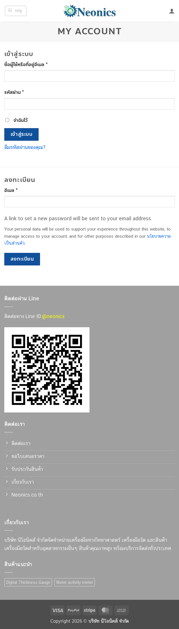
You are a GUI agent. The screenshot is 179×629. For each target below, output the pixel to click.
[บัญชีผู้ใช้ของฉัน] (172, 11)
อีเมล (18, 190)
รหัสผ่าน (21, 92)
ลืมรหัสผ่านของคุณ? (24, 147)
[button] (16, 11)
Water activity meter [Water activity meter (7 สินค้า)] (74, 582)
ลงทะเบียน (22, 259)
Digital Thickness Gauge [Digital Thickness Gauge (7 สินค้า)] (28, 582)
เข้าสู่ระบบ (21, 134)
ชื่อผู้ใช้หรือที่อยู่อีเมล (33, 64)
